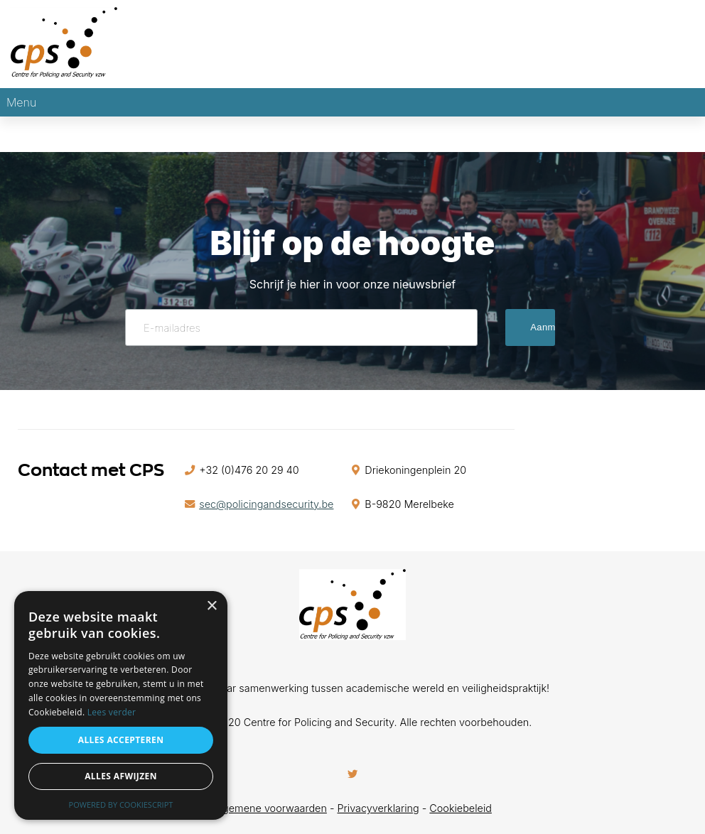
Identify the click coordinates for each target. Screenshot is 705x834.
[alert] (120, 705)
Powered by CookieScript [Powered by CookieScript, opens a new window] (121, 804)
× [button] (211, 606)
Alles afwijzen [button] (121, 776)
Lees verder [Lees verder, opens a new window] (111, 712)
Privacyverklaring (378, 808)
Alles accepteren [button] (121, 740)
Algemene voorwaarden (270, 808)
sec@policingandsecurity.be (266, 504)
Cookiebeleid (460, 808)
